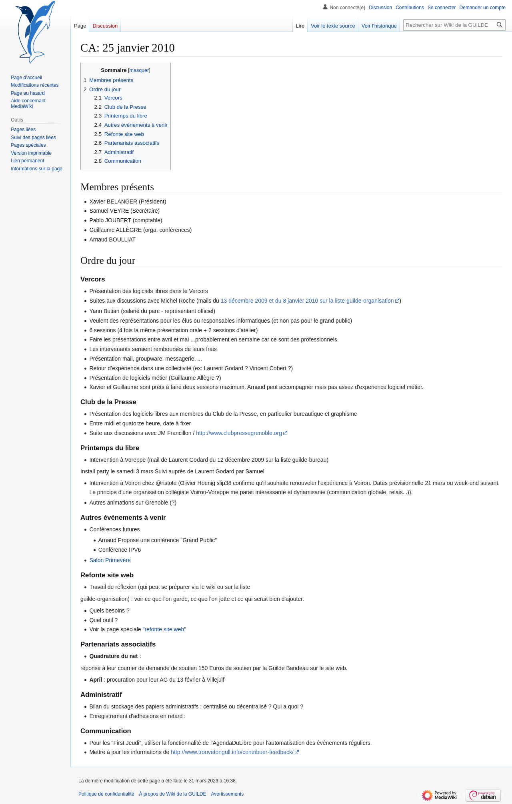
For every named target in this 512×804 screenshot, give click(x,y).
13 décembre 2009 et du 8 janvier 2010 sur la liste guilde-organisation (307, 300)
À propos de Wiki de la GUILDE (172, 794)
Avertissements (227, 794)
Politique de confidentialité (106, 794)
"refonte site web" (164, 629)
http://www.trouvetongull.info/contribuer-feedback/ (232, 752)
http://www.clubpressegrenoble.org (239, 433)
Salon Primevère (110, 560)
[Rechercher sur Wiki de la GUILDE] (454, 25)
